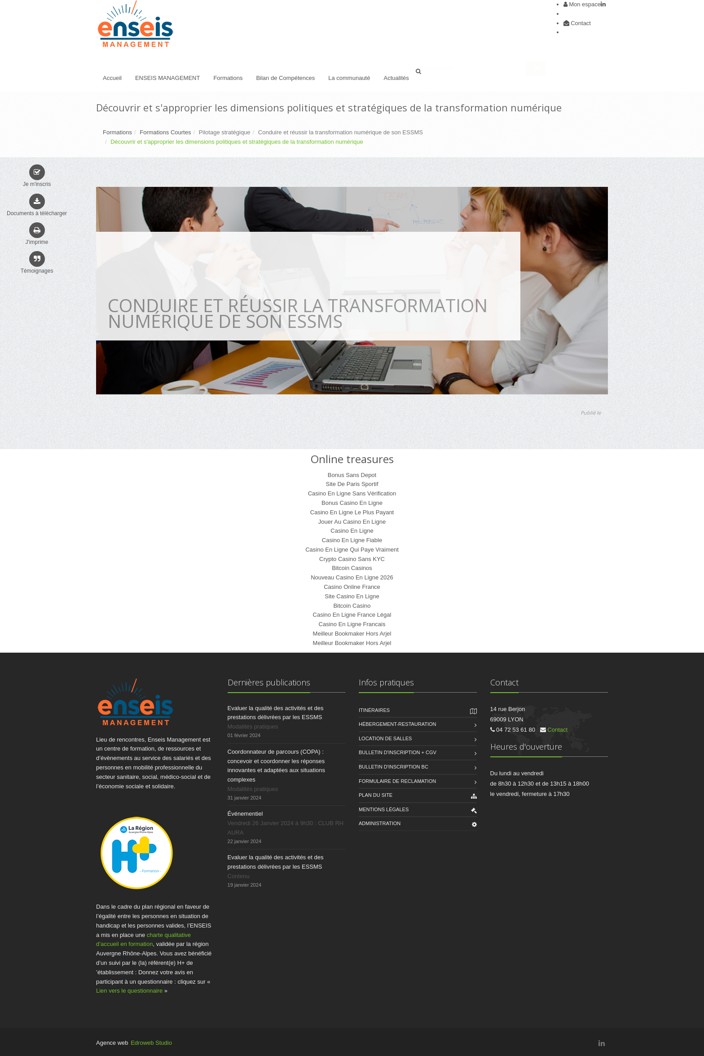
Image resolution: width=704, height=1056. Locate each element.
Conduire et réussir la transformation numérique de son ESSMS (340, 132)
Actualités (396, 78)
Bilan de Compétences (285, 78)
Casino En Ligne (351, 530)
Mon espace (585, 4)
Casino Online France (352, 586)
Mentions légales (384, 809)
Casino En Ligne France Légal (352, 614)
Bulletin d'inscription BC (393, 766)
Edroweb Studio (151, 1042)
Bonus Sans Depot (352, 475)
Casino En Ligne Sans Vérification (352, 493)
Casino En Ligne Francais (352, 624)
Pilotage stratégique (225, 132)
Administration (379, 823)
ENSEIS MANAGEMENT (167, 78)
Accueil (112, 78)
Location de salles (385, 738)
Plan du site (375, 795)
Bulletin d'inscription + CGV (397, 752)
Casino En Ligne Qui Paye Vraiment (352, 549)
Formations (227, 78)
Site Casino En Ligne (352, 596)
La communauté (349, 78)
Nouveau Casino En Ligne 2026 (352, 577)
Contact (581, 23)
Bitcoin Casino (351, 605)
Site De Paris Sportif (352, 484)
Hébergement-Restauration (397, 724)
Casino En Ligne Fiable (352, 540)
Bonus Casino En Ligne (352, 502)
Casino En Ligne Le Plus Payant (352, 512)
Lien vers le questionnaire (129, 990)
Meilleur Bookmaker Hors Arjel (352, 633)
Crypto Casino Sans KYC (352, 559)
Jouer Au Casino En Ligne (352, 521)
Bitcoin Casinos (352, 568)
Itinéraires (374, 710)
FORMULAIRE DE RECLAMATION (397, 781)
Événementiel (245, 813)
